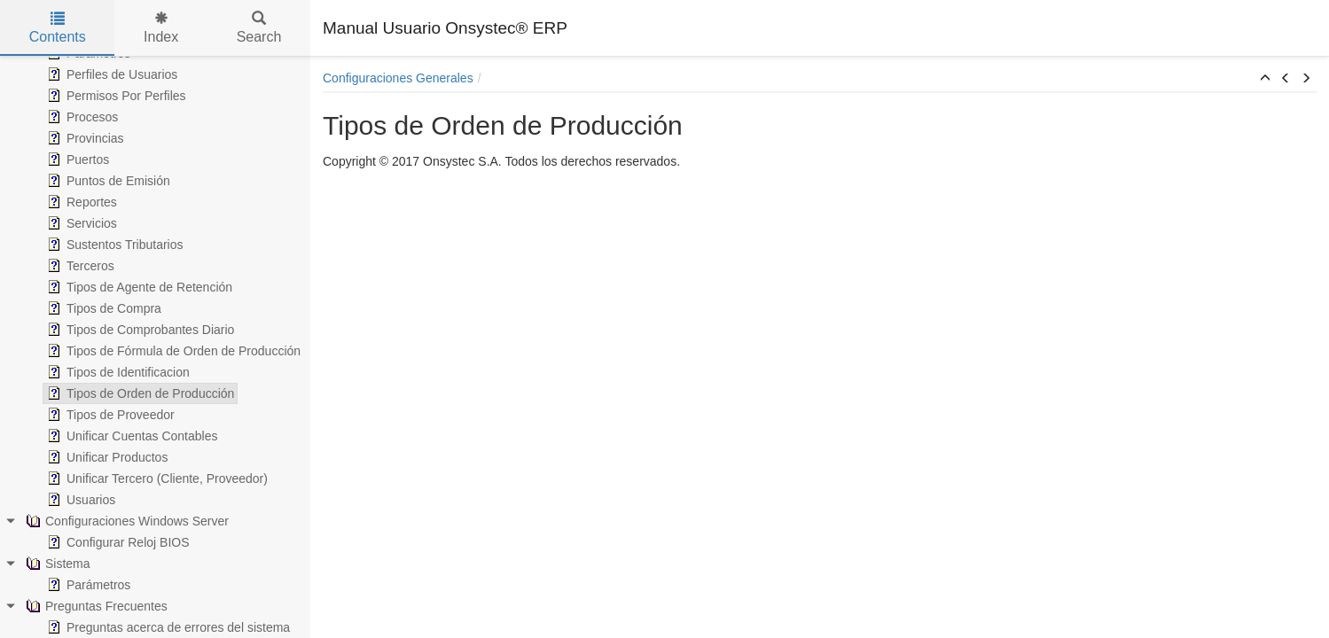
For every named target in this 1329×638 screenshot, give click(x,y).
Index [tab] (161, 28)
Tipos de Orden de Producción (138, 393)
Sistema (56, 563)
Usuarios (79, 499)
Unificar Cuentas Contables (130, 436)
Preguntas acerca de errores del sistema (166, 627)
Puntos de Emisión (106, 180)
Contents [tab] (57, 28)
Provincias (83, 138)
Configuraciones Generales (398, 78)
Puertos (76, 159)
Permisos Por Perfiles (114, 95)
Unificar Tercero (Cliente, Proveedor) (155, 478)
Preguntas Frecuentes (95, 606)
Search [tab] (259, 28)
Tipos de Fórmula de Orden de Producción (172, 351)
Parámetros (86, 584)
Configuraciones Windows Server (125, 521)
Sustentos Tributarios (113, 244)
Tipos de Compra (102, 308)
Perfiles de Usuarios (110, 74)
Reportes (80, 202)
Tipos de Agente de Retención (137, 287)
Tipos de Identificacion (116, 372)
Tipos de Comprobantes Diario (138, 329)
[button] (1265, 79)
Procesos (80, 117)
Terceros (78, 265)
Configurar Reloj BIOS (116, 542)
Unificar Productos (105, 457)
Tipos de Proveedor (109, 414)
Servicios (80, 223)
